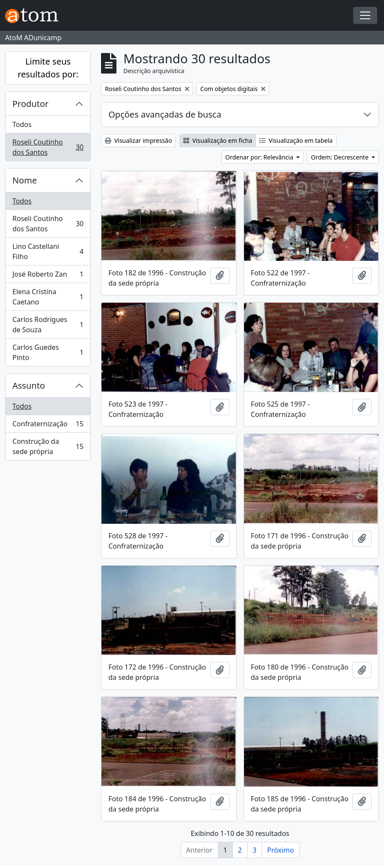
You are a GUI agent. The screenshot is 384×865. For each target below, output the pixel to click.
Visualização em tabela (296, 140)
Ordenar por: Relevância (260, 157)
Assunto (28, 385)
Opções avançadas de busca (164, 114)
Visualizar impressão (138, 140)
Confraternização (47, 426)
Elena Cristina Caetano (47, 297)
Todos (22, 124)
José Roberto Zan (47, 276)
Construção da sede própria (47, 446)
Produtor (30, 103)
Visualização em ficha (218, 140)
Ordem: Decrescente (340, 157)
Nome (24, 180)
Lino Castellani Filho (47, 251)
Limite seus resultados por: (48, 68)
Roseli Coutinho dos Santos (47, 147)
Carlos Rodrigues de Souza (47, 324)
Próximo (280, 850)
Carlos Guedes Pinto (47, 352)
